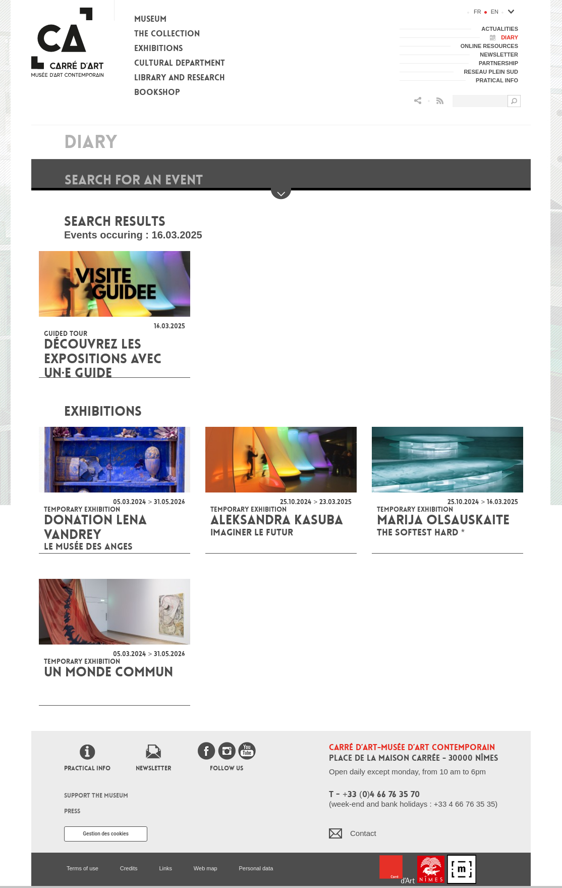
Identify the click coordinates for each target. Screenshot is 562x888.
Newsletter (153, 768)
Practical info (87, 768)
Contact (363, 833)
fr (477, 12)
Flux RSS (439, 101)
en (494, 12)
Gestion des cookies (106, 833)
